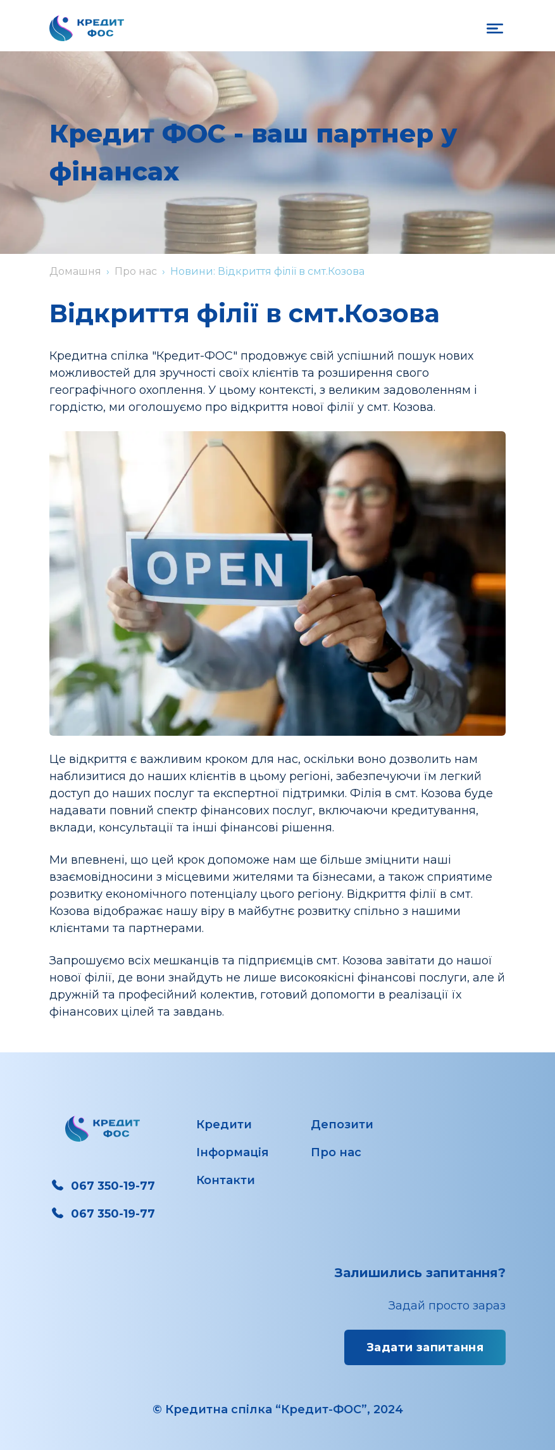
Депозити (342, 1125)
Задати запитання (425, 1347)
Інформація (232, 1152)
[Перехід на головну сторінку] (86, 28)
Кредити (224, 1125)
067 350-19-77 (102, 1186)
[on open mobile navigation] (495, 28)
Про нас (136, 271)
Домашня (75, 271)
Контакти (225, 1180)
